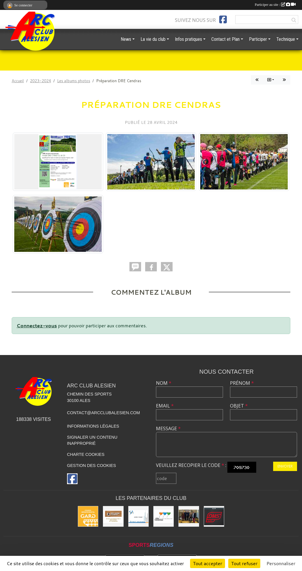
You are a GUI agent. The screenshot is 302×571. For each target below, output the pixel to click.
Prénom (242, 383)
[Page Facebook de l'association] (223, 19)
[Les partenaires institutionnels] (188, 516)
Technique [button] (285, 39)
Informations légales (93, 426)
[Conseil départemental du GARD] (88, 516)
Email (165, 406)
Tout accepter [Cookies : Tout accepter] (207, 563)
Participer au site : (275, 5)
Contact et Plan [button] (225, 39)
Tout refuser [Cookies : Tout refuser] (244, 563)
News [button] (126, 39)
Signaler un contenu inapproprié (92, 440)
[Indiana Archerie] (113, 516)
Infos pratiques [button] (188, 39)
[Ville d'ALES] (163, 516)
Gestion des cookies (91, 465)
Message (168, 428)
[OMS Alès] (214, 516)
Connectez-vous (37, 325)
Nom (163, 383)
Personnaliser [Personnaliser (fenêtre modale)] (280, 563)
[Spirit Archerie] (138, 516)
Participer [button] (258, 39)
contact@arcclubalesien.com (103, 412)
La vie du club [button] (153, 39)
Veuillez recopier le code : (191, 465)
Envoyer (285, 466)
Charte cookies (85, 454)
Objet (239, 406)
